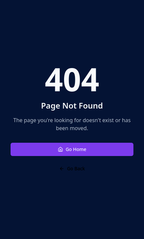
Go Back (72, 168)
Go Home (72, 149)
